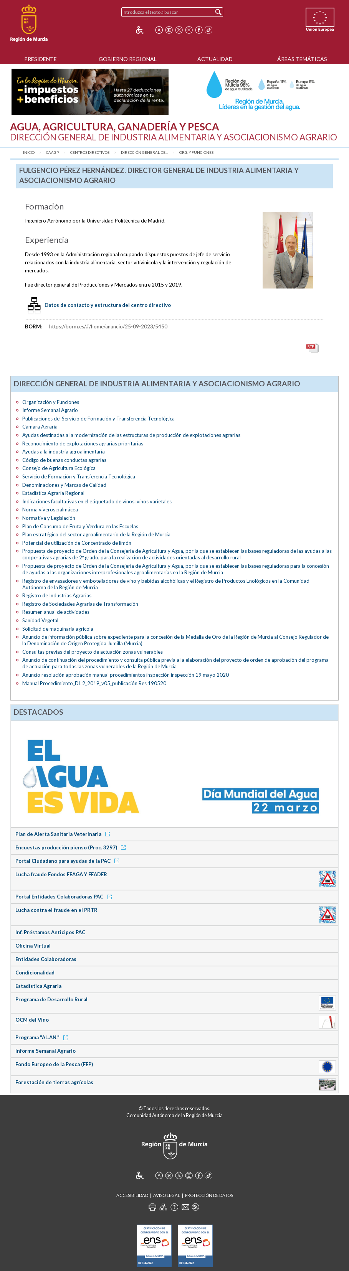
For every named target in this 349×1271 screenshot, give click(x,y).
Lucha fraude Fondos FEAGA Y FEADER (61, 874)
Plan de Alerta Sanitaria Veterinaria (63, 834)
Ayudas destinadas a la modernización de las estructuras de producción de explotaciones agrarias (131, 435)
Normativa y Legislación (48, 518)
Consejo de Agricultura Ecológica (59, 468)
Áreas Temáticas (302, 59)
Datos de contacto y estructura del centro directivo (108, 305)
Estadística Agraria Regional (53, 493)
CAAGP (52, 152)
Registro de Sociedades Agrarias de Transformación (80, 604)
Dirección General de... (144, 152)
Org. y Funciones (196, 152)
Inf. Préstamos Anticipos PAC (50, 932)
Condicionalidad (35, 972)
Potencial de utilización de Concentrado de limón (76, 543)
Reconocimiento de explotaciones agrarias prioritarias (82, 443)
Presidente (40, 59)
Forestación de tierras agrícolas (54, 1082)
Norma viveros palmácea (50, 509)
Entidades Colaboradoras (45, 959)
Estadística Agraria (38, 986)
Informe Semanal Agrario (50, 410)
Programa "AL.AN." (43, 1037)
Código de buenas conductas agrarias (64, 460)
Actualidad (215, 59)
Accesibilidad (132, 1195)
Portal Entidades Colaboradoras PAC (64, 896)
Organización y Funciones (50, 402)
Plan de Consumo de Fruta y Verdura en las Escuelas (80, 526)
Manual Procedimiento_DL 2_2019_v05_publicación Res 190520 (94, 683)
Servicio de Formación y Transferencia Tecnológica (78, 476)
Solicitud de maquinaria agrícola (57, 629)
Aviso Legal (166, 1195)
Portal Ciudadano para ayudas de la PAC (68, 861)
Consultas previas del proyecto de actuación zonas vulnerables (92, 652)
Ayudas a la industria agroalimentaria (63, 451)
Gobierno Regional (128, 59)
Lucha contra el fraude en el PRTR (56, 910)
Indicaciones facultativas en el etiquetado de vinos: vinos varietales (97, 501)
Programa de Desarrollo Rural (51, 999)
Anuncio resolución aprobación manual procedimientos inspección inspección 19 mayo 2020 (125, 675)
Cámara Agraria (40, 427)
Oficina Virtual (33, 946)
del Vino (32, 1020)
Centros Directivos (89, 152)
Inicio (29, 152)
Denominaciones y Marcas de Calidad (64, 485)
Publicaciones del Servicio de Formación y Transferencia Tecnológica (98, 418)
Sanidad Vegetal (40, 620)
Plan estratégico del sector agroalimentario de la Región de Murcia (96, 534)
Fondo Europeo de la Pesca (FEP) (54, 1064)
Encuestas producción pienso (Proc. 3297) (71, 847)
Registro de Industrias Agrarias (56, 595)
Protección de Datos (209, 1195)
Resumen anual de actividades (55, 612)
